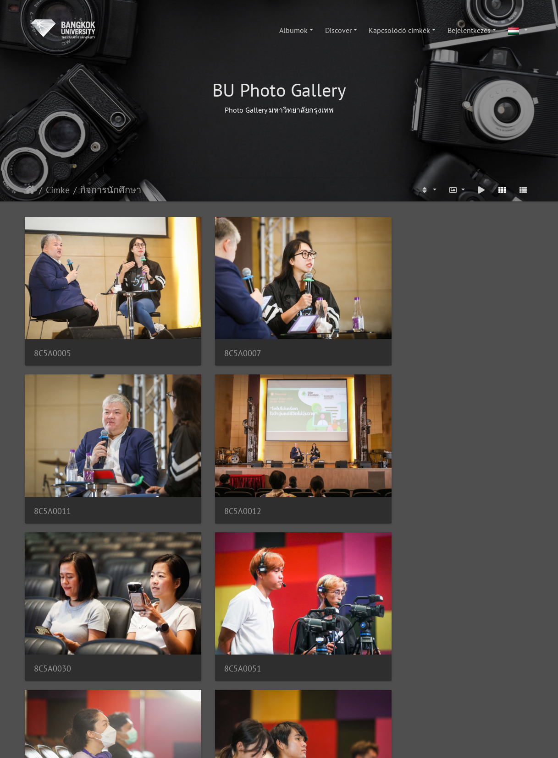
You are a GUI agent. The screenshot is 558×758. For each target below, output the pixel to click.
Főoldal (30, 190)
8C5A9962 (444, 428)
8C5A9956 (313, 428)
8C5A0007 (183, 312)
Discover (338, 30)
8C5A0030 (52, 428)
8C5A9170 (313, 544)
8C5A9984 (183, 544)
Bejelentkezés (469, 30)
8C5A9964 (52, 544)
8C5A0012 (444, 312)
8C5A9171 (444, 544)
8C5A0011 (313, 312)
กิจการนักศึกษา (110, 190)
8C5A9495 (313, 661)
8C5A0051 (183, 428)
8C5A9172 (52, 660)
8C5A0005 (52, 312)
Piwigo (307, 742)
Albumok (293, 30)
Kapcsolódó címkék (399, 30)
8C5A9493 (183, 661)
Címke (58, 190)
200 (313, 707)
